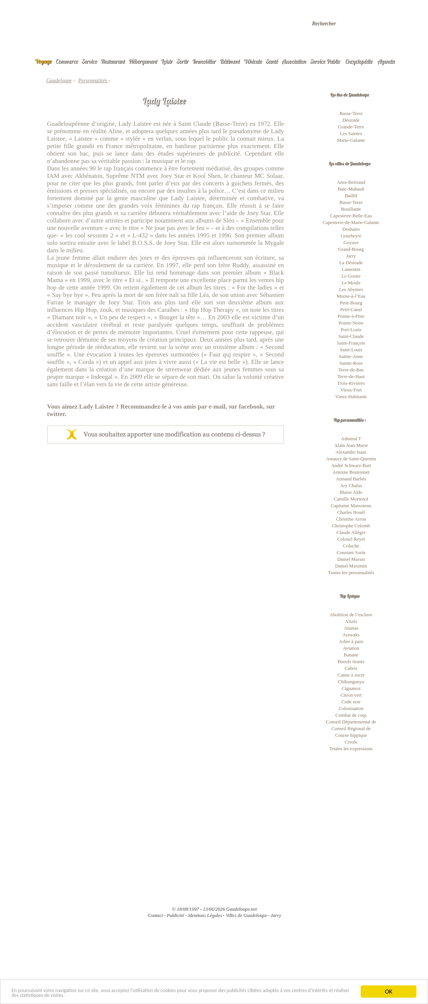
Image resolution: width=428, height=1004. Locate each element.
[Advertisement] (165, 500)
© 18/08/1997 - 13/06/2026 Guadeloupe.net (213, 908)
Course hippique (351, 735)
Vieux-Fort (351, 390)
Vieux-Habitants (351, 396)
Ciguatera (351, 688)
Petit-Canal (351, 309)
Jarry (351, 256)
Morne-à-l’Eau (351, 296)
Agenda (386, 61)
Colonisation (351, 708)
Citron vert (351, 695)
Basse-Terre (351, 113)
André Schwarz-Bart (351, 465)
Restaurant (113, 61)
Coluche (351, 546)
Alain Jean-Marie (351, 445)
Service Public (325, 61)
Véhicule (253, 61)
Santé (272, 61)
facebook (251, 406)
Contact (154, 915)
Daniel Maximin (351, 566)
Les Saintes (351, 133)
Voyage (43, 61)
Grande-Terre (351, 127)
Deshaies (351, 229)
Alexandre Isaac (351, 452)
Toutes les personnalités (351, 572)
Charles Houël (351, 512)
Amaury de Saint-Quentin (351, 458)
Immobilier (204, 61)
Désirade (351, 120)
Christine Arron (351, 519)
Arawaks (351, 634)
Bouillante (351, 209)
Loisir (167, 61)
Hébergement (143, 61)
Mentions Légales (204, 915)
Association (293, 61)
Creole (351, 742)
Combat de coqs (351, 715)
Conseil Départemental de (351, 722)
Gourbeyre (351, 236)
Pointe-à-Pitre (351, 316)
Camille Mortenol (351, 499)
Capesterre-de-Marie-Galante (351, 222)
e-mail (217, 406)
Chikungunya (351, 681)
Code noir (351, 701)
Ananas (351, 628)
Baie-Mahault (351, 189)
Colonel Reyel (351, 539)
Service (89, 61)
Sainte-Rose (351, 363)
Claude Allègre (351, 532)
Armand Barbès (351, 479)
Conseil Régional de (350, 728)
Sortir (182, 61)
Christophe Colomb (351, 525)
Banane (351, 655)
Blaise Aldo (350, 492)
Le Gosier (351, 276)
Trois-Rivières (351, 383)
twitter (56, 414)
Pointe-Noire (350, 323)
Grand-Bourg (351, 249)
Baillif (351, 195)
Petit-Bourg (351, 303)
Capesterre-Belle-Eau (351, 215)
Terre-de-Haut (350, 376)
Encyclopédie (359, 61)
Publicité (175, 915)
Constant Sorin (351, 552)
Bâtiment (229, 61)
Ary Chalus (351, 485)
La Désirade (351, 262)
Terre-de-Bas (351, 369)
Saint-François (351, 343)
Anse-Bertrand (351, 182)
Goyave (351, 242)
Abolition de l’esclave (351, 614)
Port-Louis (351, 329)
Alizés (351, 621)
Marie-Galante (351, 140)
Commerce (66, 61)
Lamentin (351, 269)
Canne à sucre (351, 675)
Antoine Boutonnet (350, 472)
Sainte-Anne (351, 356)
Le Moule (351, 282)
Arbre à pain (351, 641)
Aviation (351, 648)
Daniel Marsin (351, 559)
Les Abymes (351, 289)
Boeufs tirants (351, 661)
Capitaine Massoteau (351, 505)
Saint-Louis (351, 349)
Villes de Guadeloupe (246, 915)
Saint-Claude (351, 336)
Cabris (351, 668)
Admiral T (351, 438)
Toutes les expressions (351, 748)
